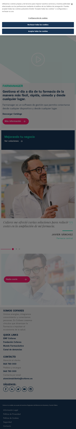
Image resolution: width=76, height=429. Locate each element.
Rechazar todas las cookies (38, 24)
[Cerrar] (72, 3)
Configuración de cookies (38, 17)
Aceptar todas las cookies (38, 31)
